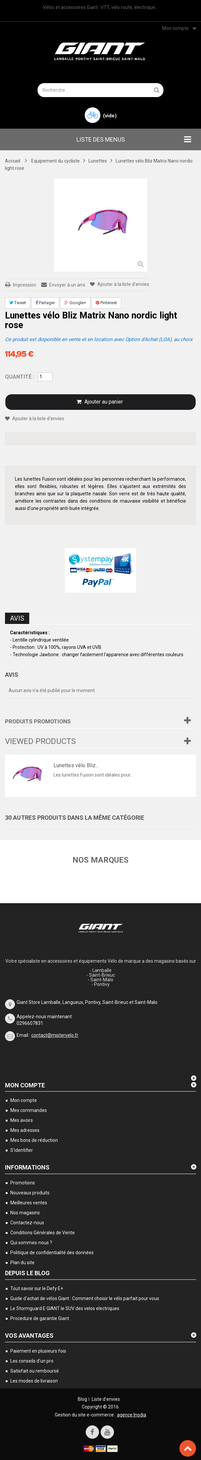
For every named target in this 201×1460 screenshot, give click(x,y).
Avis (17, 618)
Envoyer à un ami (67, 285)
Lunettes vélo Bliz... (76, 765)
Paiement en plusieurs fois (38, 1351)
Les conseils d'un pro (31, 1361)
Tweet (17, 302)
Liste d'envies (106, 1399)
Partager (45, 302)
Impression (24, 285)
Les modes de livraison (34, 1381)
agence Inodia (131, 1414)
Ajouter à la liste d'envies (122, 284)
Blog (82, 1399)
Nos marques (100, 860)
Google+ (75, 302)
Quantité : (19, 377)
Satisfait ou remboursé (34, 1371)
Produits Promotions (38, 721)
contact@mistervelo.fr (54, 1035)
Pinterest (106, 302)
